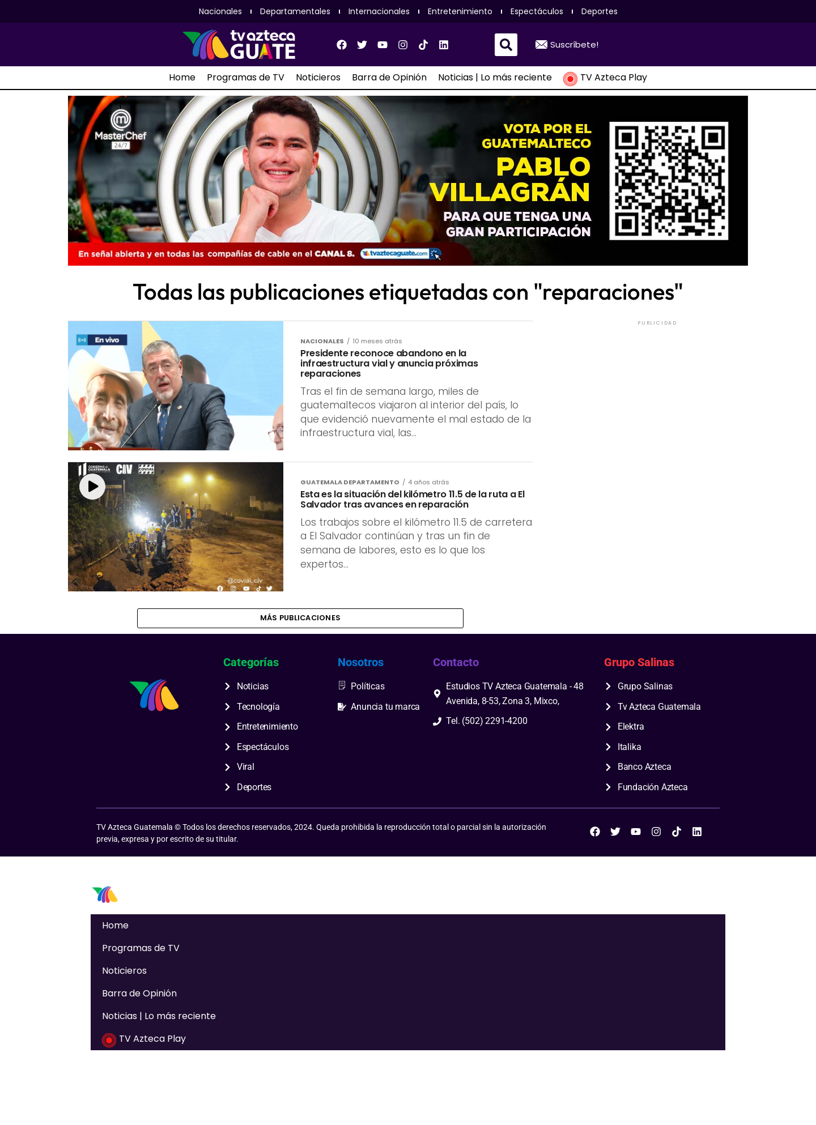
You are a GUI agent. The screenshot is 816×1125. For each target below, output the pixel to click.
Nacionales (220, 11)
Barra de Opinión (389, 77)
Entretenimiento (460, 11)
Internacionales (379, 11)
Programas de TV (245, 77)
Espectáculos (537, 11)
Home (182, 77)
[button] (506, 44)
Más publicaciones (300, 675)
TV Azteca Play (605, 77)
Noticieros (318, 77)
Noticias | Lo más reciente (495, 77)
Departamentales (295, 11)
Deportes (599, 11)
